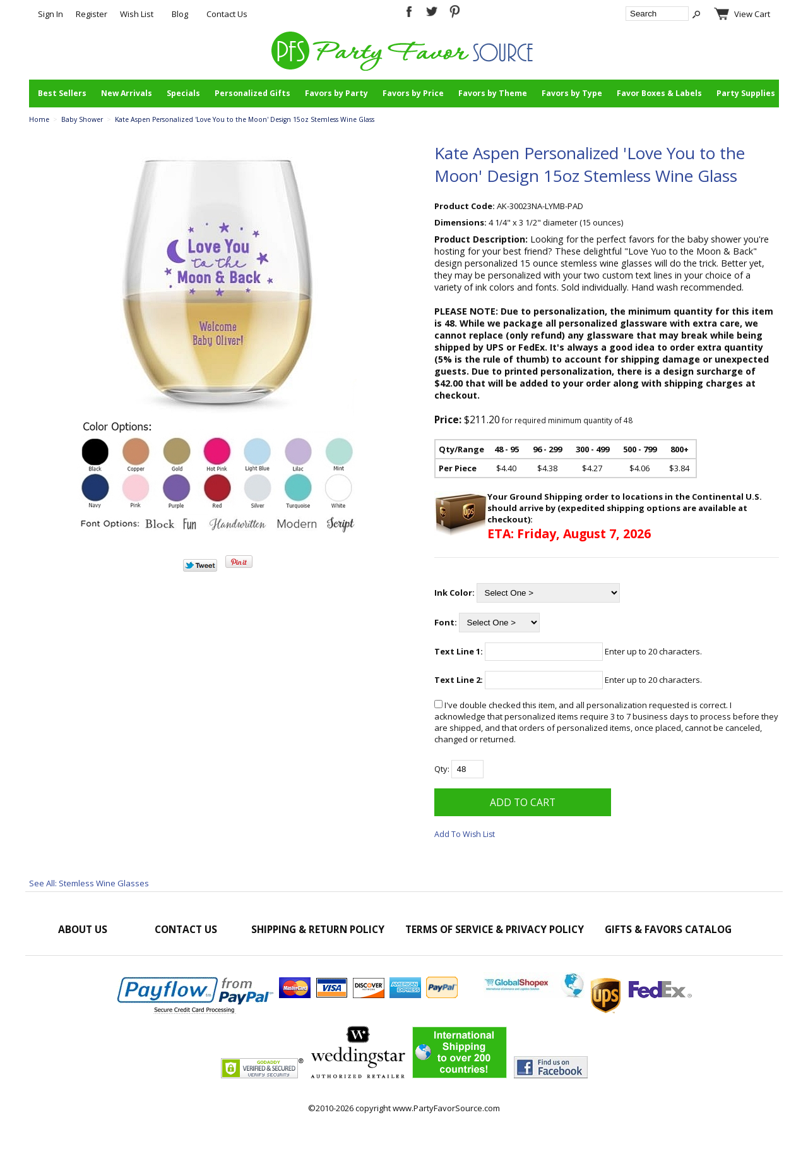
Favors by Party (336, 93)
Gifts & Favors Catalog (668, 929)
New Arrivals (126, 93)
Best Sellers (62, 93)
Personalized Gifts (252, 93)
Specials (183, 93)
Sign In (50, 14)
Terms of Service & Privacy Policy (494, 929)
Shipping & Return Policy (317, 929)
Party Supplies (745, 93)
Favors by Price (413, 93)
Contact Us (226, 14)
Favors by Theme (492, 93)
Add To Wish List (464, 834)
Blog (180, 14)
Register (91, 14)
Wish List (136, 14)
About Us (82, 929)
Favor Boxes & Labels (659, 93)
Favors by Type (572, 93)
